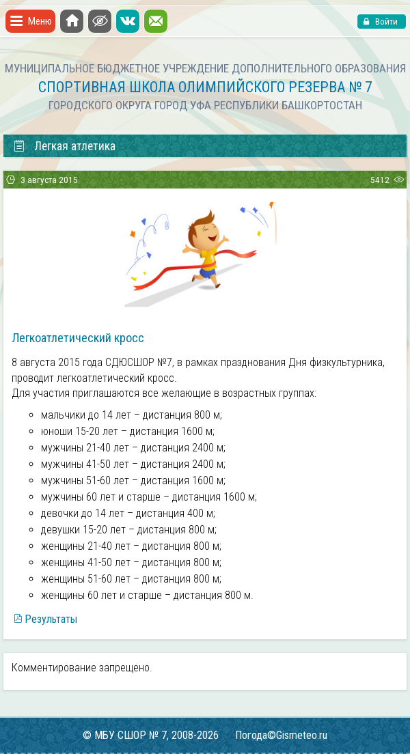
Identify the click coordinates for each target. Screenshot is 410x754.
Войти (385, 21)
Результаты (51, 619)
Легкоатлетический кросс (78, 338)
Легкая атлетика (63, 146)
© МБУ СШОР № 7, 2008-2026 (151, 735)
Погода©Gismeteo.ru (281, 735)
